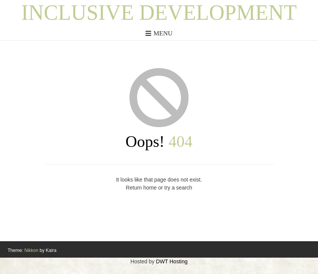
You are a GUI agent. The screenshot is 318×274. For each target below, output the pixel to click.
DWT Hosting (171, 261)
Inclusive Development (159, 12)
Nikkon (31, 250)
